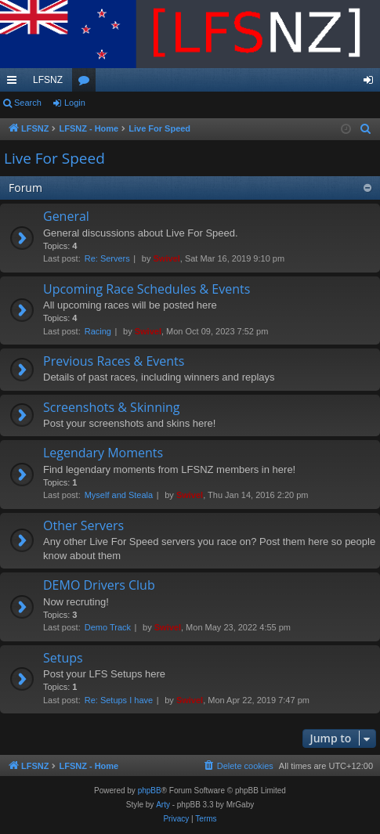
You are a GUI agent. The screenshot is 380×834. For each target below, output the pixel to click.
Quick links (15, 83)
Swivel (167, 258)
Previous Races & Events (113, 361)
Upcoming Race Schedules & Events (146, 289)
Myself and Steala (119, 495)
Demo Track (108, 627)
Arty (163, 804)
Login (74, 102)
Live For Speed (54, 158)
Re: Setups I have (119, 700)
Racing (98, 331)
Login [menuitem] (372, 83)
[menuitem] (366, 129)
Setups (63, 657)
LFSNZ (48, 79)
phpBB (149, 790)
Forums (87, 83)
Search (28, 102)
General (66, 216)
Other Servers (83, 525)
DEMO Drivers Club (99, 585)
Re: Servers (107, 258)
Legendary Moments (103, 452)
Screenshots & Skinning (111, 407)
